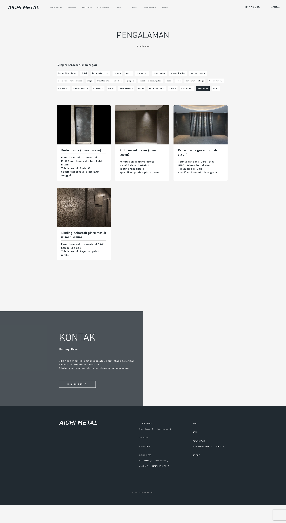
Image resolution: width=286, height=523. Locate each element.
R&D (189, 440)
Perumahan (182, 102)
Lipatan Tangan (207, 92)
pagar (153, 74)
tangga (138, 74)
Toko (111, 92)
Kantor (164, 102)
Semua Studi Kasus (71, 74)
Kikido (82, 102)
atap (99, 92)
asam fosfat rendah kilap (128, 83)
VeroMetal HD (161, 92)
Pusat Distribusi (142, 102)
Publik (122, 102)
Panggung (65, 102)
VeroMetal (183, 92)
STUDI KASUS (137, 440)
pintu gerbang (102, 102)
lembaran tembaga (133, 92)
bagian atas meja (115, 74)
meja (154, 83)
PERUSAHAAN (195, 458)
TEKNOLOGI (135, 455)
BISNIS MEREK (137, 473)
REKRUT (192, 473)
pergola (209, 83)
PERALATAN (136, 464)
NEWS (190, 449)
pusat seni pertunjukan (74, 92)
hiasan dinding (69, 83)
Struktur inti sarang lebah (181, 83)
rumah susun (193, 74)
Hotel (94, 74)
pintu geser (170, 74)
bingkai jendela (95, 83)
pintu (221, 102)
